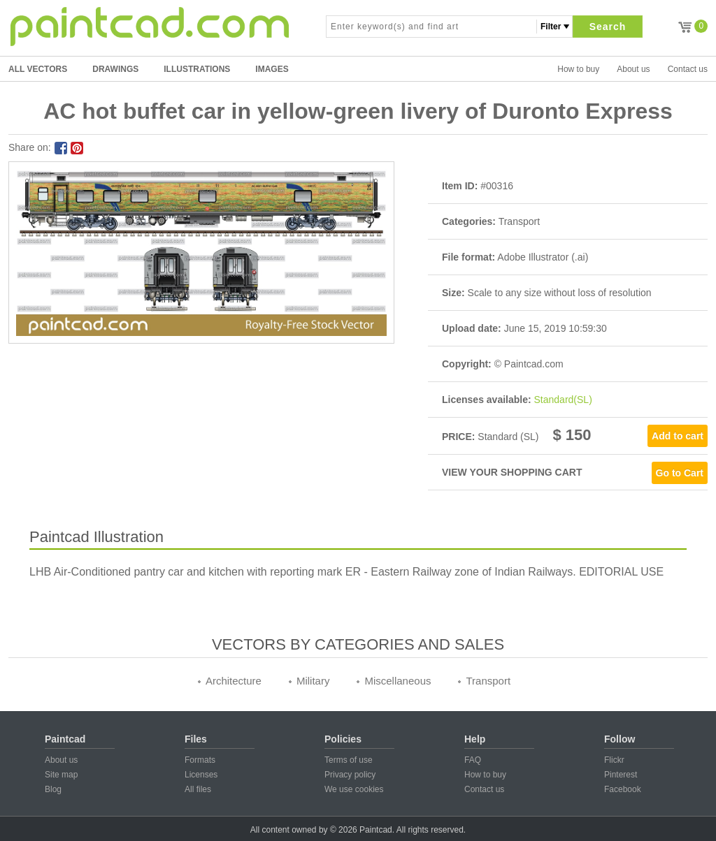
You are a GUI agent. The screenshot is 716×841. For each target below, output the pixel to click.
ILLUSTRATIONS (197, 69)
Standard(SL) (563, 399)
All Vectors (37, 69)
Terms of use (348, 760)
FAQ (472, 760)
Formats (200, 760)
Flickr (614, 760)
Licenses (201, 775)
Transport (488, 681)
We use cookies (354, 789)
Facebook (622, 789)
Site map (61, 775)
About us (633, 69)
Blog (53, 789)
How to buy (578, 69)
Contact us (688, 69)
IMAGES (271, 69)
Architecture (234, 681)
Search (607, 26)
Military (313, 681)
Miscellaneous (397, 681)
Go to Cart (679, 472)
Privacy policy (349, 775)
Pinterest (620, 775)
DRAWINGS (115, 69)
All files (198, 789)
